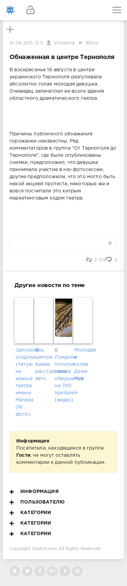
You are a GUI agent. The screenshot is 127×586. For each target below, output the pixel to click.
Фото (92, 43)
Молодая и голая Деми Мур (83, 364)
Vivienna (64, 43)
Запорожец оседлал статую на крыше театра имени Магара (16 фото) (24, 382)
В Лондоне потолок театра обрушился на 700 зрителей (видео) (63, 375)
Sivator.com (44, 549)
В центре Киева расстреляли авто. (44, 364)
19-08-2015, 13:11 (26, 43)
